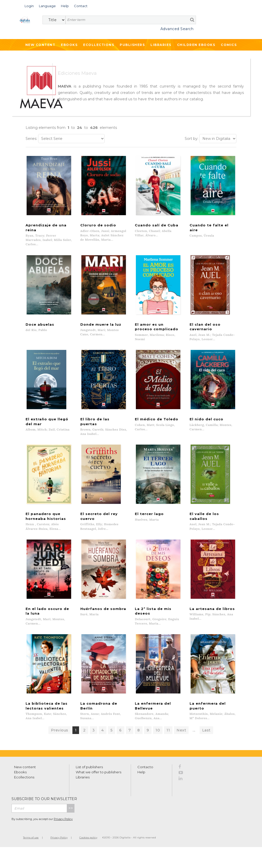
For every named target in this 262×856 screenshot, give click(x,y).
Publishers (132, 45)
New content (25, 776)
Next (181, 739)
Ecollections (98, 45)
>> (70, 817)
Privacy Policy (63, 828)
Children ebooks (196, 45)
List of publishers (89, 776)
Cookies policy (88, 846)
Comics (229, 45)
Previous (59, 739)
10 (158, 739)
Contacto (145, 776)
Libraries (160, 45)
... (194, 739)
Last (206, 739)
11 (168, 739)
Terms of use (31, 846)
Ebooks (69, 45)
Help (141, 781)
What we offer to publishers (98, 781)
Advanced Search (177, 29)
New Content (40, 45)
